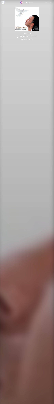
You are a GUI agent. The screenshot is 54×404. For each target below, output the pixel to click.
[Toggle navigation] (51, 2)
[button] (36, 28)
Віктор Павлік (27, 39)
